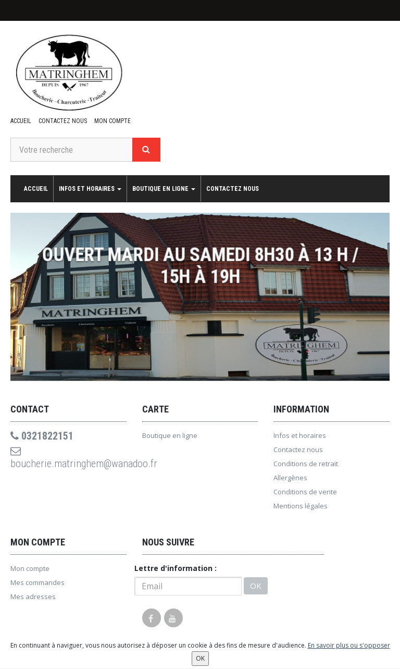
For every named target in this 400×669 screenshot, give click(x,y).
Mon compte (112, 121)
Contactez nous (63, 121)
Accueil (20, 121)
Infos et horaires (90, 188)
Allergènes (290, 477)
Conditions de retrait (305, 463)
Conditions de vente (305, 491)
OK (255, 585)
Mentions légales (300, 505)
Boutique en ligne (163, 188)
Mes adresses (33, 596)
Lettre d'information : (175, 568)
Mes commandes (37, 582)
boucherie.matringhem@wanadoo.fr (68, 458)
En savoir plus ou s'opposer (349, 645)
